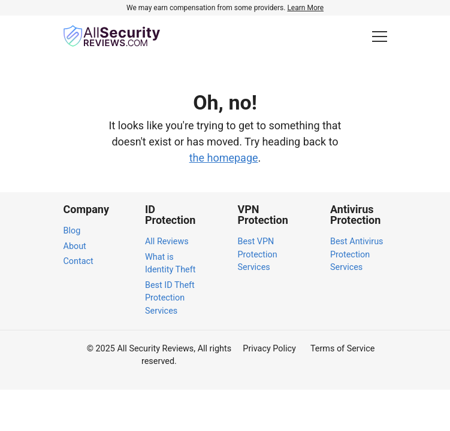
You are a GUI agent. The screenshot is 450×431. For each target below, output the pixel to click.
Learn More (305, 8)
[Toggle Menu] (379, 36)
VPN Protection (262, 214)
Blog (72, 231)
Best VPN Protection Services (257, 254)
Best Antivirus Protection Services (356, 254)
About (75, 246)
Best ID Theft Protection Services (170, 298)
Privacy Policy (269, 349)
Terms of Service (342, 349)
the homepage (223, 157)
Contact (78, 261)
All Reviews (167, 241)
